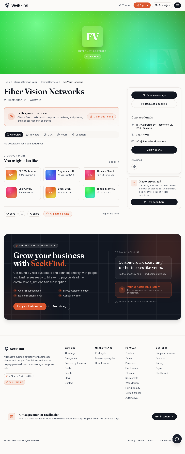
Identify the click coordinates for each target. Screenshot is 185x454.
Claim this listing (101, 116)
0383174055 (142, 134)
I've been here (154, 202)
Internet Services (49, 82)
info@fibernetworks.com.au (151, 141)
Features (160, 358)
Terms (141, 440)
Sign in (159, 368)
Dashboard (162, 373)
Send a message (154, 95)
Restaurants (131, 378)
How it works (102, 363)
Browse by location (75, 363)
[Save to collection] (21, 213)
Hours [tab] (62, 134)
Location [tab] (79, 134)
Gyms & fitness (133, 392)
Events (68, 373)
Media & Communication (25, 82)
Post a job (100, 353)
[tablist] (61, 134)
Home (7, 82)
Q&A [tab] (48, 134)
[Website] (134, 167)
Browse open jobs (105, 358)
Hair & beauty (132, 387)
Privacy (131, 440)
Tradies (129, 353)
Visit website (154, 149)
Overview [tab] (14, 134)
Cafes (128, 358)
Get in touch (164, 416)
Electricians (131, 368)
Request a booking (154, 103)
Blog (67, 378)
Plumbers (130, 363)
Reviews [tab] (32, 134)
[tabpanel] (61, 143)
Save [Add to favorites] (10, 213)
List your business (30, 306)
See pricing (59, 306)
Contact (69, 383)
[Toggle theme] (124, 5)
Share (34, 213)
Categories (71, 358)
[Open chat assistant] (177, 438)
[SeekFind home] (16, 5)
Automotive (131, 397)
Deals (68, 368)
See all (114, 161)
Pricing (159, 363)
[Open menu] (177, 5)
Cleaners (130, 373)
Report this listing (109, 213)
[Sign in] (142, 5)
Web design (132, 383)
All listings (70, 353)
